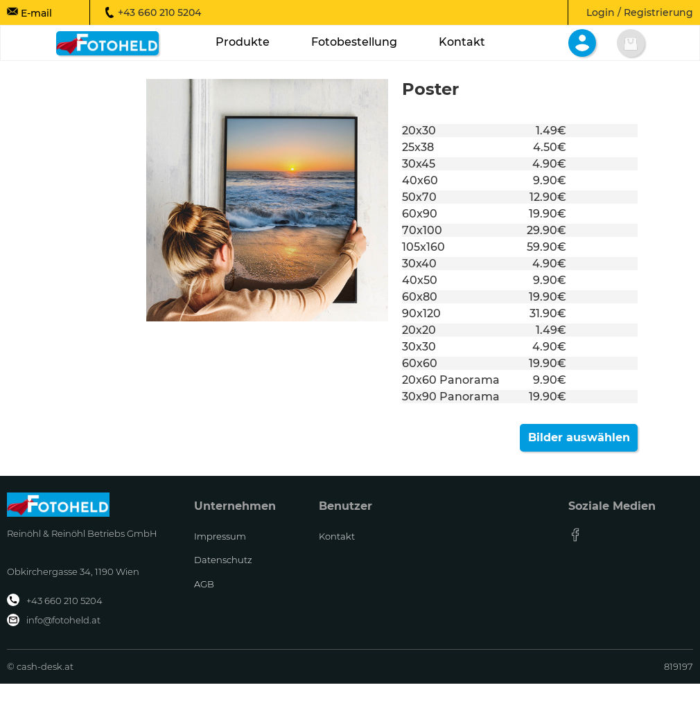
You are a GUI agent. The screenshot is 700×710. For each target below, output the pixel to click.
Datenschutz (223, 559)
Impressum (220, 536)
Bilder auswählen (579, 437)
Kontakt (337, 536)
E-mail (29, 12)
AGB (204, 583)
